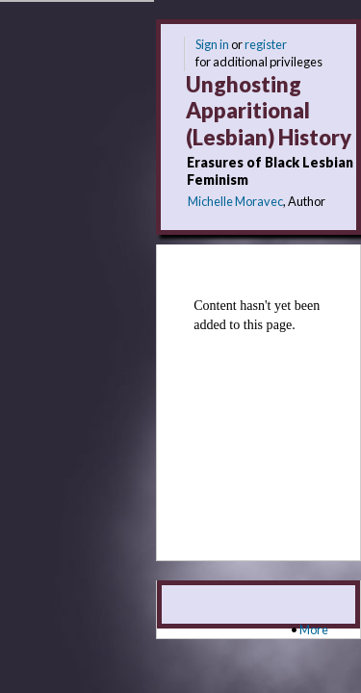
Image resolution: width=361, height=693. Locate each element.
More (313, 629)
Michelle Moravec (235, 201)
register (266, 44)
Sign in (212, 44)
